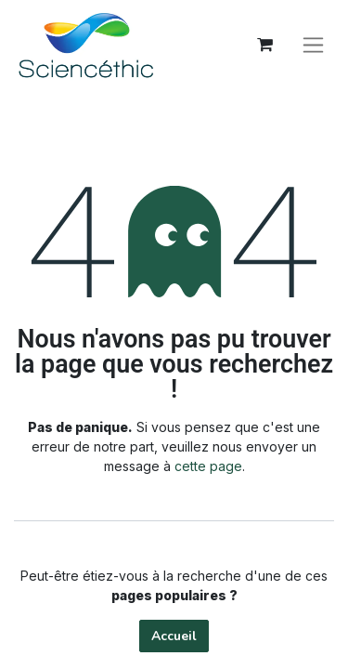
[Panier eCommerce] (264, 44)
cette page (208, 466)
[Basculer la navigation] (313, 44)
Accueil (174, 636)
